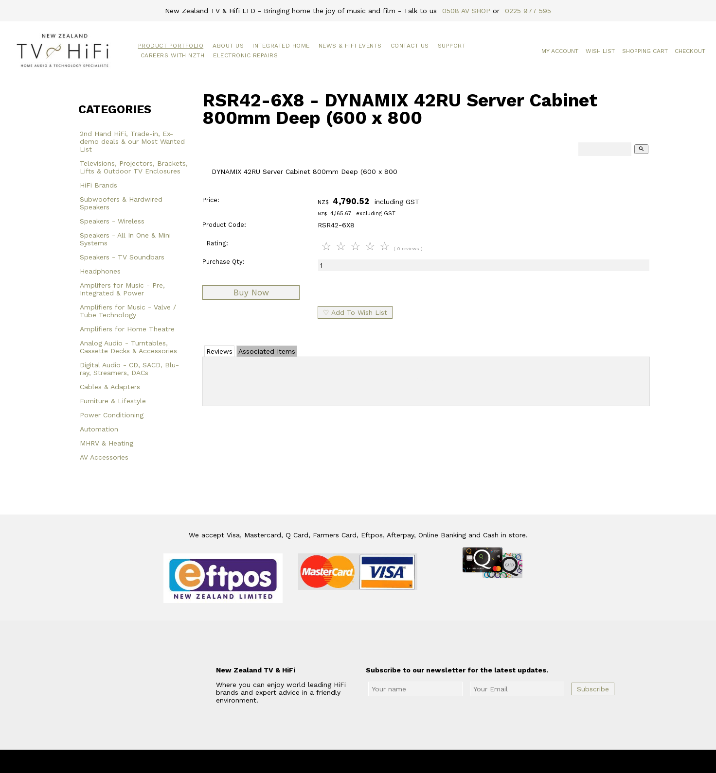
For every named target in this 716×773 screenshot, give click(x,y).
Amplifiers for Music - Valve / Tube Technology (128, 311)
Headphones (100, 271)
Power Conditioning (111, 415)
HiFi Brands (98, 185)
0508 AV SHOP (466, 11)
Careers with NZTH (173, 55)
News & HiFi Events (350, 45)
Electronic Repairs (245, 55)
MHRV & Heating (106, 443)
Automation (99, 429)
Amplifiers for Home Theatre (127, 329)
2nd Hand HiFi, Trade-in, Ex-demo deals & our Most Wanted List (132, 141)
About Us (228, 45)
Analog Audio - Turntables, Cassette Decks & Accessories (128, 347)
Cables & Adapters (110, 387)
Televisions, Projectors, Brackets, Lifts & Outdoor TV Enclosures (134, 167)
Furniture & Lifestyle (113, 401)
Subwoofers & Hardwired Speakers (121, 203)
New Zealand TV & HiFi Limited (384, 761)
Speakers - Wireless (112, 221)
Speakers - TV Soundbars (122, 257)
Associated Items (266, 351)
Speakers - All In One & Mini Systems (125, 239)
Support (452, 45)
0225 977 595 (528, 11)
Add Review (426, 379)
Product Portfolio (171, 45)
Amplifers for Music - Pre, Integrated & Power (122, 289)
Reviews (219, 351)
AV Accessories (104, 457)
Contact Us (410, 45)
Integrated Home (281, 45)
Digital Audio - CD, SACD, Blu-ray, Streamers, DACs (129, 369)
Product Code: (224, 224)
